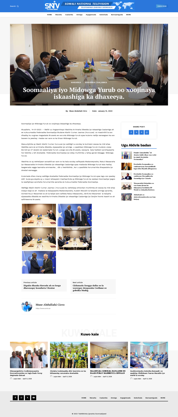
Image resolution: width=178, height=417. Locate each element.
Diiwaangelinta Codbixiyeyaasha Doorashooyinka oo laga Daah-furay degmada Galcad (26, 373)
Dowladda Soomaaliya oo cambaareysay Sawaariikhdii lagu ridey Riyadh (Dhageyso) (145, 166)
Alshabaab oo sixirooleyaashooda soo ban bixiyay (145, 197)
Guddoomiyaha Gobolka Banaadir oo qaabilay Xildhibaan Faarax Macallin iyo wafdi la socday (147, 373)
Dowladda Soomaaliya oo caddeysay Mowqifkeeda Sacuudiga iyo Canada (143, 176)
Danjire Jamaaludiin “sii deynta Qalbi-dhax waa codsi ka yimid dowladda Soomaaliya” (145, 156)
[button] (15, 6)
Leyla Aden (17, 379)
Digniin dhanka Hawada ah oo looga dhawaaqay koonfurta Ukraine (42, 286)
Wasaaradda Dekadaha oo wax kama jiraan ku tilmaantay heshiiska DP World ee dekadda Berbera (144, 186)
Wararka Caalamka (96, 82)
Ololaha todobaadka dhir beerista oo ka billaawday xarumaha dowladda (68, 372)
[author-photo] (11, 378)
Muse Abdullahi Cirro (78, 111)
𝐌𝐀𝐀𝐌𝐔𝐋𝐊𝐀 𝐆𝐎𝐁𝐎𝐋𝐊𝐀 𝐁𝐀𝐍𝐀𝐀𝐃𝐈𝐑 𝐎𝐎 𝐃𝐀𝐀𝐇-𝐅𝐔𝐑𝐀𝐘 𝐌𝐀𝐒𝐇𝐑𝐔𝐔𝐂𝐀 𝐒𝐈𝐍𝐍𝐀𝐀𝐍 (107, 372)
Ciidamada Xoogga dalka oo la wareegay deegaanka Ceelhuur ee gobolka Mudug (90, 288)
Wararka (76, 82)
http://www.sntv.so (43, 308)
